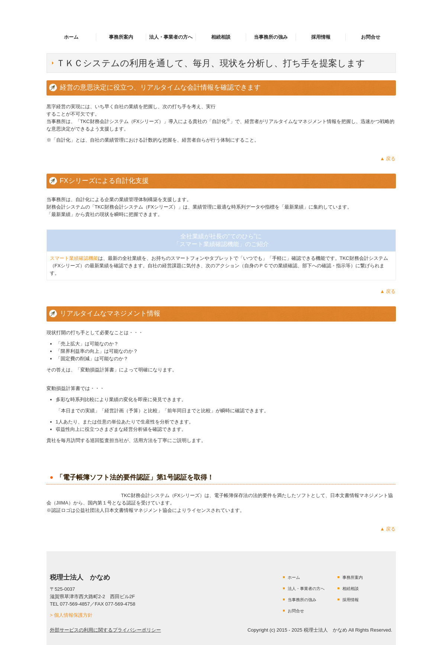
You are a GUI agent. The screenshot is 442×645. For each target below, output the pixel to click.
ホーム (71, 37)
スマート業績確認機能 (74, 258)
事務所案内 (121, 37)
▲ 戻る (388, 158)
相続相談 (220, 37)
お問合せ (370, 37)
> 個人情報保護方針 (71, 615)
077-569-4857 (75, 604)
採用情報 (320, 37)
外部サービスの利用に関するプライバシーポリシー (105, 630)
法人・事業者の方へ (171, 37)
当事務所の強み (271, 37)
